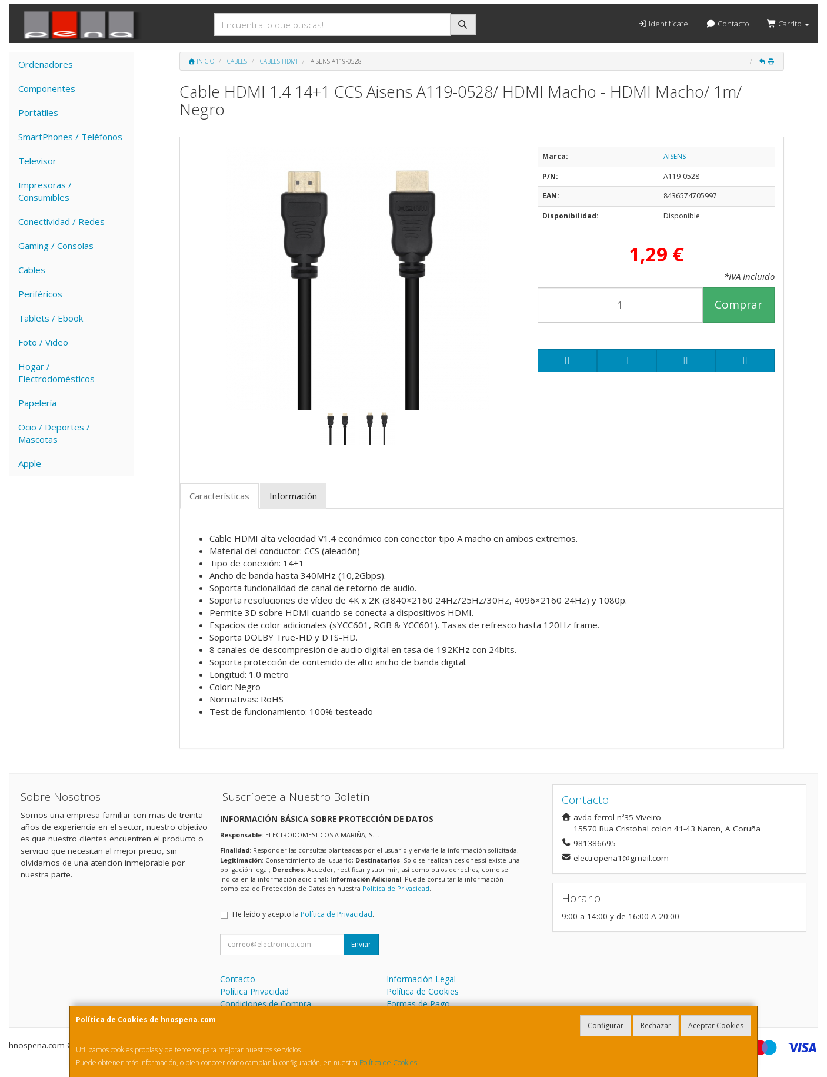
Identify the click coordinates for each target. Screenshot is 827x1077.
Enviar (361, 944)
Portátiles (38, 112)
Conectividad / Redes (61, 221)
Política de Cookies (388, 1063)
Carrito (788, 23)
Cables (31, 270)
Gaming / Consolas (56, 245)
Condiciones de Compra (265, 1003)
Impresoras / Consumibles (45, 191)
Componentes (46, 88)
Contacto (727, 23)
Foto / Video (43, 342)
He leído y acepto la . (303, 914)
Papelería (37, 403)
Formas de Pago (418, 1003)
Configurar (605, 1025)
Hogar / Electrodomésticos (56, 372)
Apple (29, 463)
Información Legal (421, 979)
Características (219, 496)
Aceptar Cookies (715, 1025)
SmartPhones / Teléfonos (70, 137)
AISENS (674, 156)
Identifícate (663, 23)
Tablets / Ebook (50, 318)
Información (293, 496)
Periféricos (40, 294)
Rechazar (656, 1025)
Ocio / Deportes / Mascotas (54, 433)
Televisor (37, 161)
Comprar (738, 304)
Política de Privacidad (395, 888)
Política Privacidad (254, 991)
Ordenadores (45, 64)
